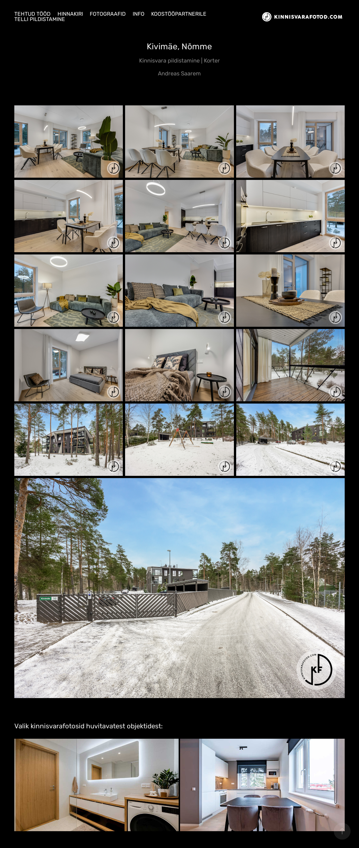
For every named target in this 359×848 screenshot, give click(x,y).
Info (138, 14)
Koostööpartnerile (178, 14)
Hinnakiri (70, 14)
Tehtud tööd (32, 14)
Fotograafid (108, 14)
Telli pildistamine (39, 19)
